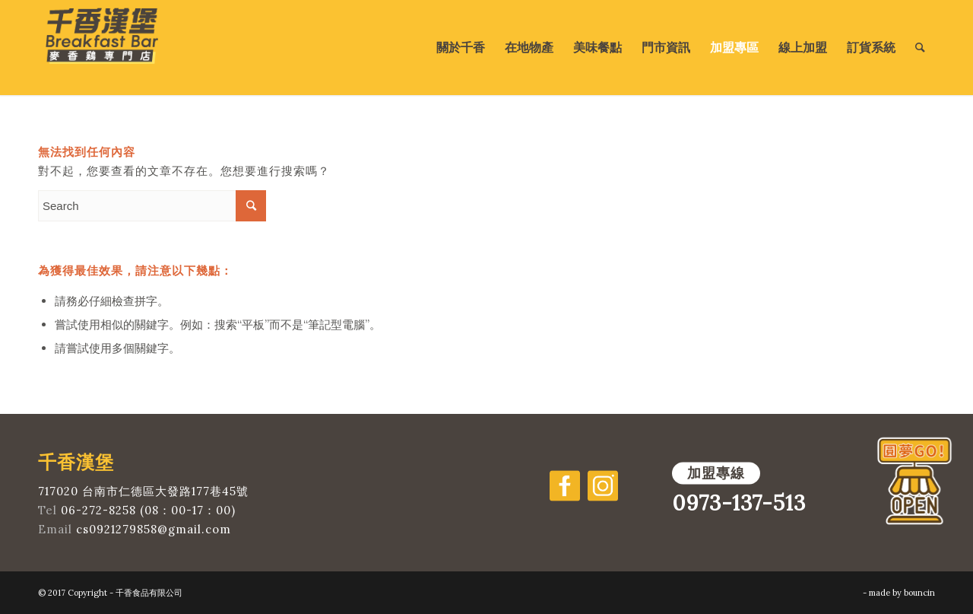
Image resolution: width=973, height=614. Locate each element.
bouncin (919, 592)
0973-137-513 (739, 503)
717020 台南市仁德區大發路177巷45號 (143, 491)
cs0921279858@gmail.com (153, 529)
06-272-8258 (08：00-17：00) (148, 510)
